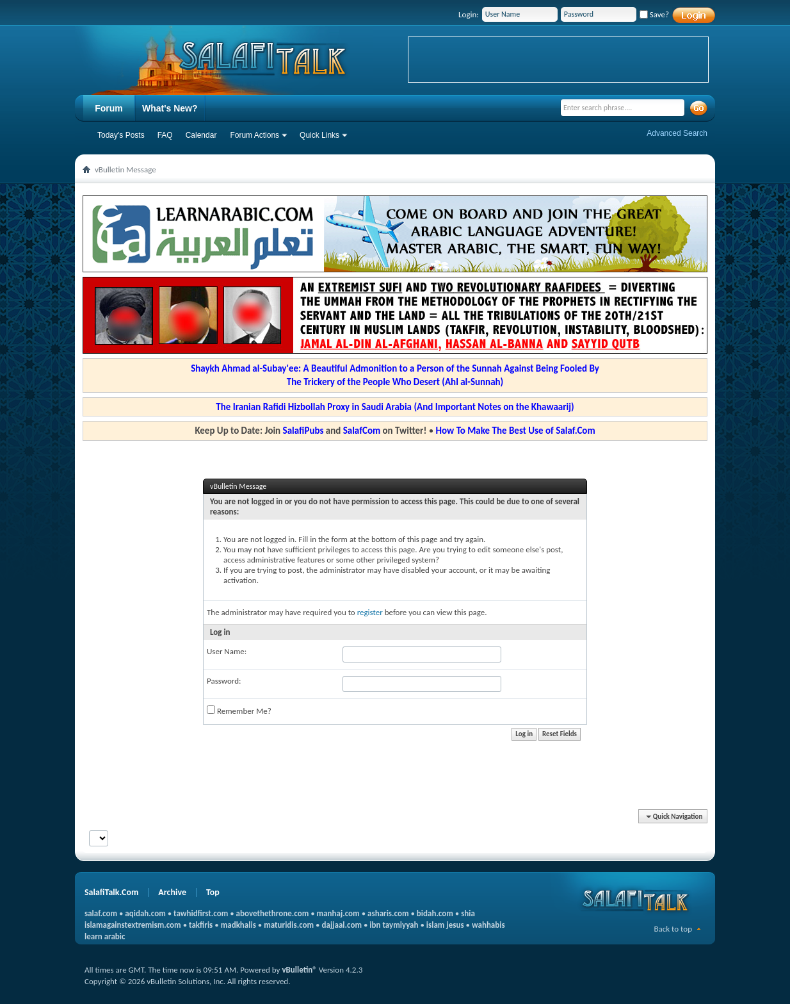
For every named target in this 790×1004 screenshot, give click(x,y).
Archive (172, 892)
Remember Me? (239, 710)
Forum (109, 108)
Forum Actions (254, 135)
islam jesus (445, 925)
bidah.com (435, 913)
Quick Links (319, 135)
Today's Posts (121, 135)
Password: (224, 681)
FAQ (165, 135)
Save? (654, 14)
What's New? (170, 108)
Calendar (201, 135)
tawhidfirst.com (200, 913)
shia (468, 913)
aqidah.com (145, 913)
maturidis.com (289, 925)
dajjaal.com (342, 925)
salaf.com (101, 913)
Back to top (673, 929)
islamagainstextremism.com (133, 925)
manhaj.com (338, 913)
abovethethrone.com (272, 913)
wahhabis (488, 925)
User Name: (226, 651)
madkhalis (238, 925)
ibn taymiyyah (393, 925)
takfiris (201, 925)
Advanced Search (677, 133)
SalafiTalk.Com (111, 892)
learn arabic (105, 936)
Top (213, 892)
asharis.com (387, 913)
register (370, 612)
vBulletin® (299, 970)
